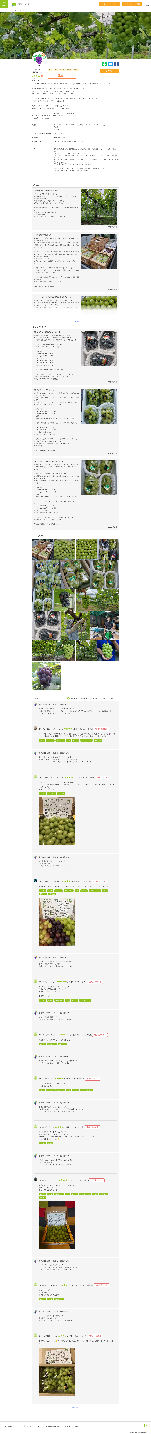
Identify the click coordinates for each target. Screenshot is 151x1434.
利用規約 (19, 1426)
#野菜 (50, 69)
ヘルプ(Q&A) (8, 1426)
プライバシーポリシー (33, 1426)
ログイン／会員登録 (132, 4)
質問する (109, 71)
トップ (4, 10)
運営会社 (67, 1426)
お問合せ (78, 1426)
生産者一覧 (13, 10)
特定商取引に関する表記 (52, 1426)
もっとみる (75, 321)
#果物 (55, 69)
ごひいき (21, 4)
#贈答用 (76, 69)
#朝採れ (62, 69)
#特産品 (69, 69)
